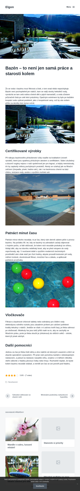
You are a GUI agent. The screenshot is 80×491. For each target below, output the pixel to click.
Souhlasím (40, 486)
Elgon (9, 7)
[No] (77, 484)
